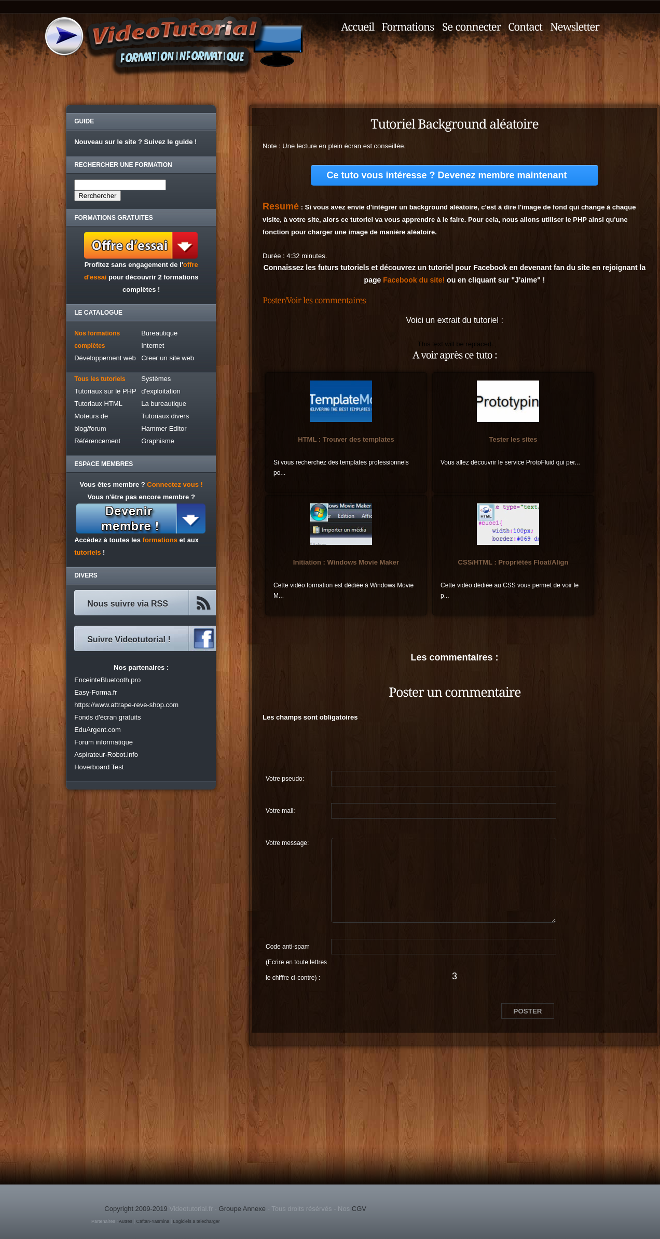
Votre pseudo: (285, 778)
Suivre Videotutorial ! (129, 639)
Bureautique (159, 333)
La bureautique (163, 403)
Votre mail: (280, 810)
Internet (152, 345)
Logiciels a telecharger (196, 1221)
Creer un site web (167, 358)
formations (160, 540)
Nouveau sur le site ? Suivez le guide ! (135, 142)
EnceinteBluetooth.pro (107, 680)
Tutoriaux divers (165, 416)
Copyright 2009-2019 (135, 1209)
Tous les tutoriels (99, 379)
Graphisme (157, 441)
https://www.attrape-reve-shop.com (126, 705)
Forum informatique (103, 742)
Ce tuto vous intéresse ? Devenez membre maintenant (446, 175)
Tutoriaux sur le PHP (105, 391)
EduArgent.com (97, 730)
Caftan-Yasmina (152, 1221)
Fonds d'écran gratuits (107, 717)
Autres (125, 1221)
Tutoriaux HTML (98, 403)
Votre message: (287, 843)
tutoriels (87, 552)
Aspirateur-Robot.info (106, 754)
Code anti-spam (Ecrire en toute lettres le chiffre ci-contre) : (296, 948)
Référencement (97, 441)
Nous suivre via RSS (127, 603)
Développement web (105, 358)
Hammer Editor (163, 428)
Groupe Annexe (242, 1209)
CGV (359, 1209)
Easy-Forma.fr (95, 692)
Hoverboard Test (98, 767)
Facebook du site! (414, 280)
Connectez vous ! (175, 484)
